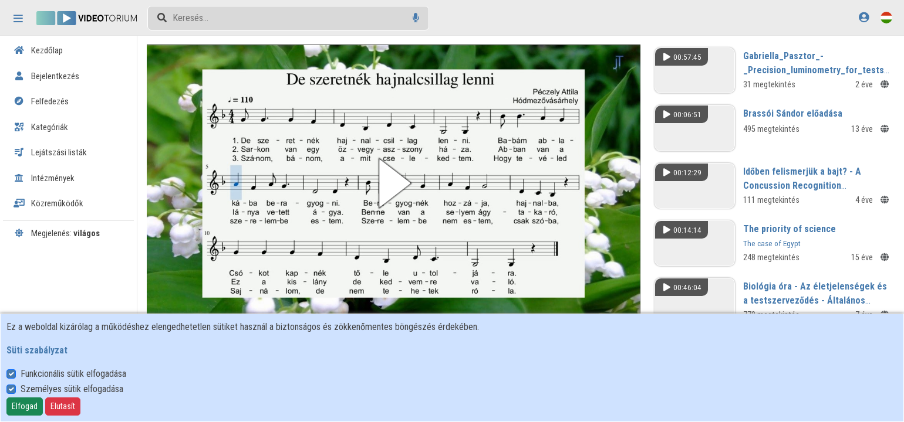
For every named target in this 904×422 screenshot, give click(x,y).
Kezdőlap (38, 50)
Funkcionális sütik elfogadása (73, 373)
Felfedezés (41, 101)
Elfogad (25, 406)
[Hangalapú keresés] (416, 17)
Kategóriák (41, 127)
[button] (395, 183)
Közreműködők (48, 203)
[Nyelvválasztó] (886, 17)
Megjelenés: (57, 233)
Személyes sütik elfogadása (72, 388)
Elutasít (62, 406)
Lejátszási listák (50, 152)
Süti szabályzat (37, 350)
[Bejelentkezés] (864, 17)
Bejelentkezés (46, 76)
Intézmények (44, 178)
